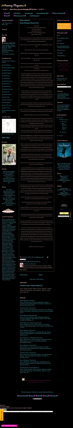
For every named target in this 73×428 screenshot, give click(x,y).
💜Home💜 (7, 13)
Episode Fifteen (6, 73)
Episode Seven (5, 86)
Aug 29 (63, 121)
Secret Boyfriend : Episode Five (28, 345)
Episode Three (5, 102)
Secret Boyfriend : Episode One (32, 261)
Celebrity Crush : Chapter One (28, 353)
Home (40, 275)
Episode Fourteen (6, 81)
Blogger (51, 392)
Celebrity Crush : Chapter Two (28, 308)
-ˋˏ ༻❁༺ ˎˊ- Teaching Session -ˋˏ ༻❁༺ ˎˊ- (63, 26)
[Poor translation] (4, 410)
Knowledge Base (61, 55)
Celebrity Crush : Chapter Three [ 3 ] (31, 285)
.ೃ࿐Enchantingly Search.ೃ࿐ (7, 23)
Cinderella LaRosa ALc (9, 43)
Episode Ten (5, 97)
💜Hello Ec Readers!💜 (58, 13)
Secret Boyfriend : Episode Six (28, 360)
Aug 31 (63, 132)
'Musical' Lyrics (61, 50)
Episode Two (5, 108)
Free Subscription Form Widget (64, 216)
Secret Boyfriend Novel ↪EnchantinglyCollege (63, 47)
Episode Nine (5, 84)
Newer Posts (24, 275)
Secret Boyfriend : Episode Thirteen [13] (30, 323)
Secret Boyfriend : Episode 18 (27, 330)
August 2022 (63, 119)
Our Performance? (34, 16)
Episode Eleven (6, 70)
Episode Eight (5, 65)
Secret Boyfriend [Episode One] (29, 23)
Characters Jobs (29, 13)
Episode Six (5, 92)
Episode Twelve (6, 105)
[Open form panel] (1, 415)
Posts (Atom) (40, 279)
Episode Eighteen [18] (7, 68)
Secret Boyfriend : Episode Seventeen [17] (31, 338)
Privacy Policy (60, 43)
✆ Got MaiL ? (17, 13)
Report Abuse (6, 138)
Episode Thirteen (6, 100)
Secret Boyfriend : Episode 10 (27, 300)
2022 (60, 117)
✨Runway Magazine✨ (13, 5)
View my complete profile (8, 54)
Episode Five (5, 76)
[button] (9, 426)
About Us (59, 41)
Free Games (60, 53)
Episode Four (5, 78)
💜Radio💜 (7, 16)
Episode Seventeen (6, 89)
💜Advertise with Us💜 (20, 16)
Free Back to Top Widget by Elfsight (69, 219)
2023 (60, 135)
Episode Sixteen (6, 94)
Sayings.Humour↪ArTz (42, 13)
